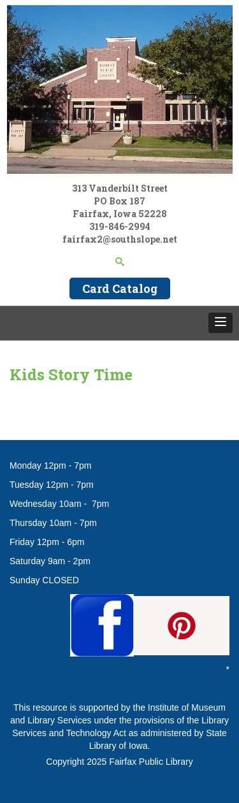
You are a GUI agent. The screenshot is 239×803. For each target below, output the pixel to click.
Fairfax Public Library (151, 762)
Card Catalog (119, 288)
